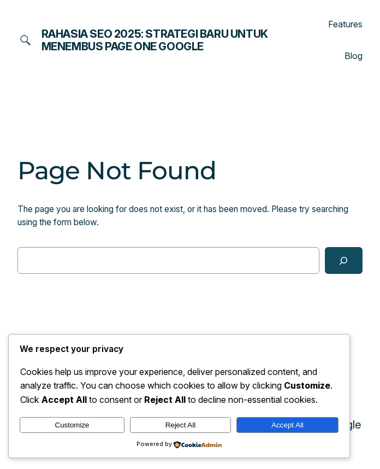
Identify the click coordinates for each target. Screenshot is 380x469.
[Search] (344, 260)
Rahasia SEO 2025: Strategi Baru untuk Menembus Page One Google (154, 40)
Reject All (180, 425)
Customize (72, 425)
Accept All (287, 425)
